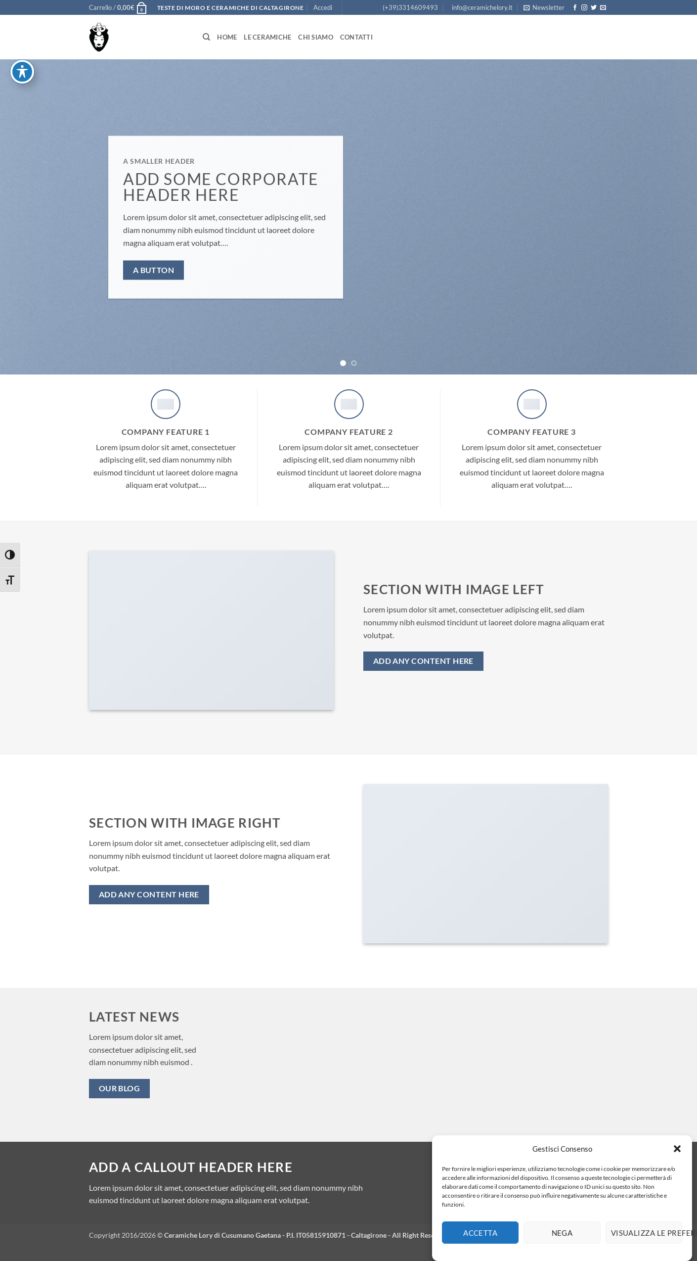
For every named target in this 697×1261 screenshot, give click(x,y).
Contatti (356, 37)
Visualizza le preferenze (646, 1241)
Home (227, 37)
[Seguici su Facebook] (575, 7)
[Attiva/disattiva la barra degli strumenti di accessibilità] (22, 15)
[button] (677, 1157)
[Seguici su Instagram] (584, 7)
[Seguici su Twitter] (594, 7)
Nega (562, 1241)
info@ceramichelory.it (482, 7)
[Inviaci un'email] (603, 7)
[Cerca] (206, 37)
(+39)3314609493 (410, 7)
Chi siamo (315, 37)
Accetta (480, 1241)
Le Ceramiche (267, 37)
